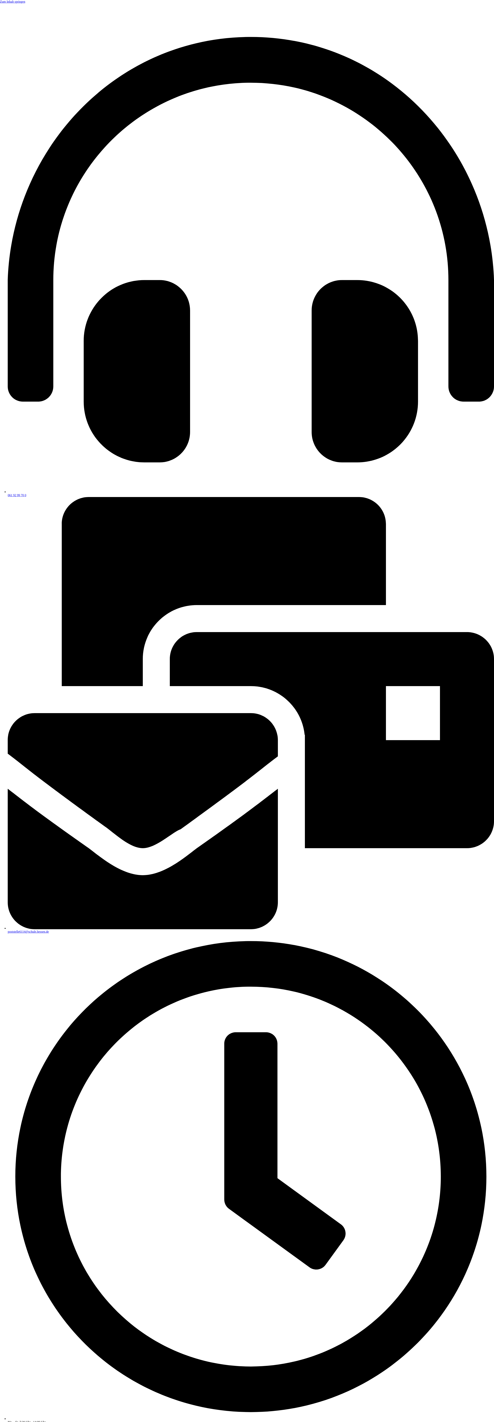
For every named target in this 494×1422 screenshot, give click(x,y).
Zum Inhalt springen (12, 1)
